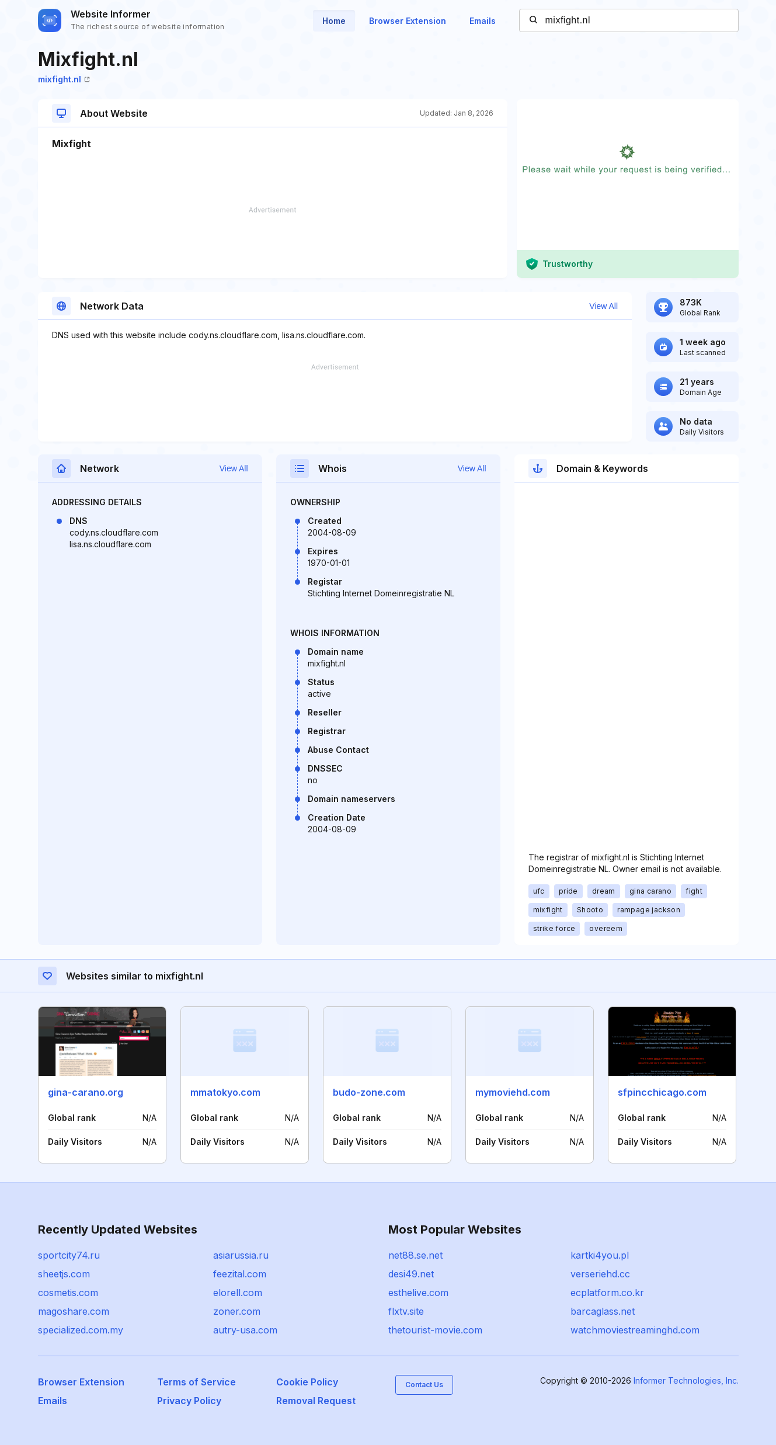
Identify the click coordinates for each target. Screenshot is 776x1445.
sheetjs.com (64, 1274)
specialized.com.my (80, 1330)
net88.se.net (415, 1255)
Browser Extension (407, 21)
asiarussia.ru (241, 1255)
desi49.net (411, 1274)
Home (334, 21)
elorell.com (237, 1292)
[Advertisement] (272, 242)
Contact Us (424, 1384)
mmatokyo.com (225, 1092)
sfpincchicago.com (662, 1092)
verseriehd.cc (600, 1274)
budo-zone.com (369, 1092)
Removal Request (316, 1400)
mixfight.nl (64, 79)
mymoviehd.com (512, 1092)
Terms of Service (196, 1382)
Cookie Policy (307, 1382)
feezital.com (239, 1274)
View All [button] (603, 306)
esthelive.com (418, 1292)
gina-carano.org (85, 1092)
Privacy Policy (189, 1400)
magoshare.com (73, 1311)
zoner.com (236, 1311)
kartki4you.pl (599, 1255)
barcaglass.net (602, 1311)
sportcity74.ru (69, 1255)
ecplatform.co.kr (607, 1292)
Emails (482, 21)
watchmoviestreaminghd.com (635, 1330)
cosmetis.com (68, 1292)
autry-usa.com (245, 1330)
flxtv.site (406, 1311)
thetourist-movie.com (435, 1330)
